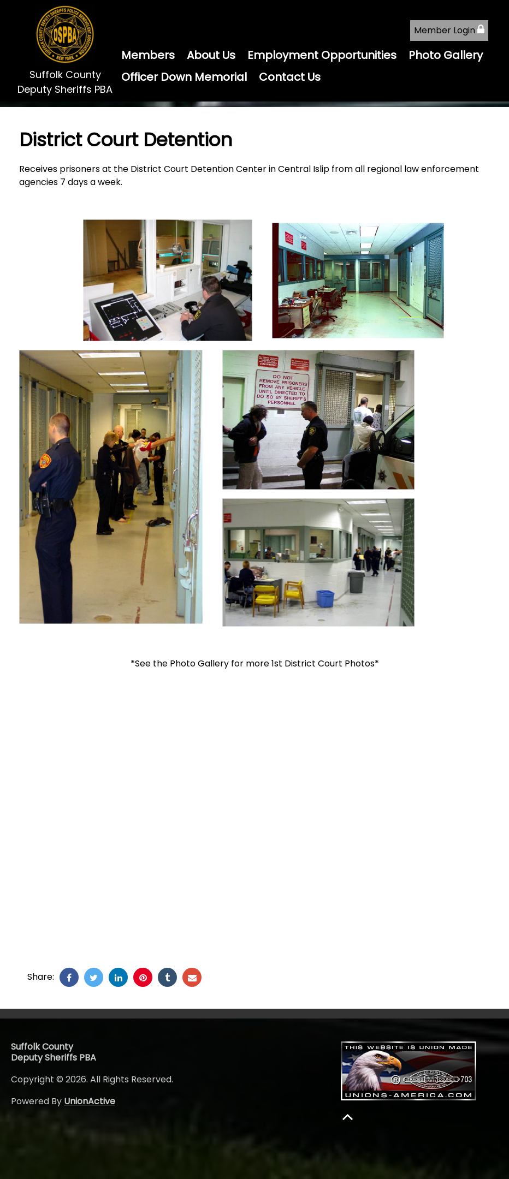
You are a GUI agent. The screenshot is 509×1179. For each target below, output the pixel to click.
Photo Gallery (446, 55)
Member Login (449, 30)
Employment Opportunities (321, 55)
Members (148, 55)
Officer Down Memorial (184, 77)
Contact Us (290, 77)
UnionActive (89, 1101)
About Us (211, 55)
